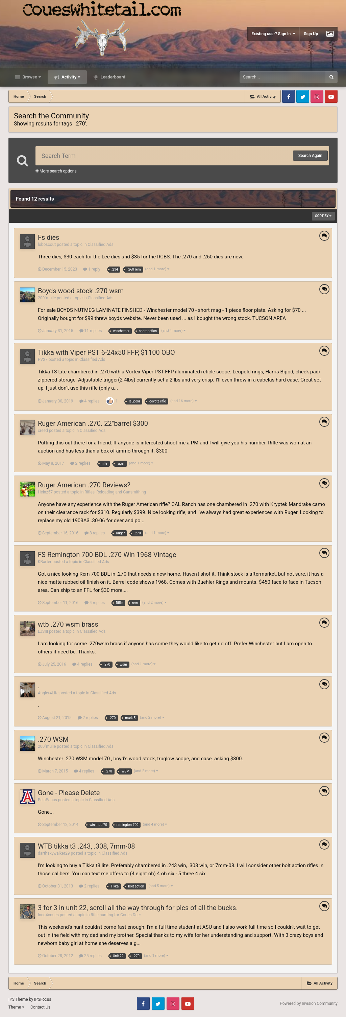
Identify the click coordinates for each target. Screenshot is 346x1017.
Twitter (302, 96)
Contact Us (40, 1007)
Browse (31, 76)
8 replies (94, 533)
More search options (56, 171)
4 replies (89, 401)
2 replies (80, 463)
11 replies (90, 330)
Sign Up (311, 33)
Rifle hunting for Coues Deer (116, 914)
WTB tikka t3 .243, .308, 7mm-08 (86, 846)
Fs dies (48, 237)
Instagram (317, 96)
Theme (16, 1007)
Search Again (310, 155)
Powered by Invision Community (309, 1003)
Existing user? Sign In (273, 33)
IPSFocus (42, 999)
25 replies (90, 955)
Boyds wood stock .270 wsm (81, 291)
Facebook (288, 96)
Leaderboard (112, 76)
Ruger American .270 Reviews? (84, 485)
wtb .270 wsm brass (68, 624)
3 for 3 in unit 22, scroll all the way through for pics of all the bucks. (138, 908)
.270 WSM (53, 739)
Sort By (323, 216)
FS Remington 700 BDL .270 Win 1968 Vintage (107, 555)
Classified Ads (101, 244)
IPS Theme (18, 999)
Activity (70, 76)
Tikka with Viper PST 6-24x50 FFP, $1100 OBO (106, 352)
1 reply (91, 269)
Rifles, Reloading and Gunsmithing (115, 492)
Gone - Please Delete (69, 793)
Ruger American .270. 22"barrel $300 (93, 423)
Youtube (331, 96)
